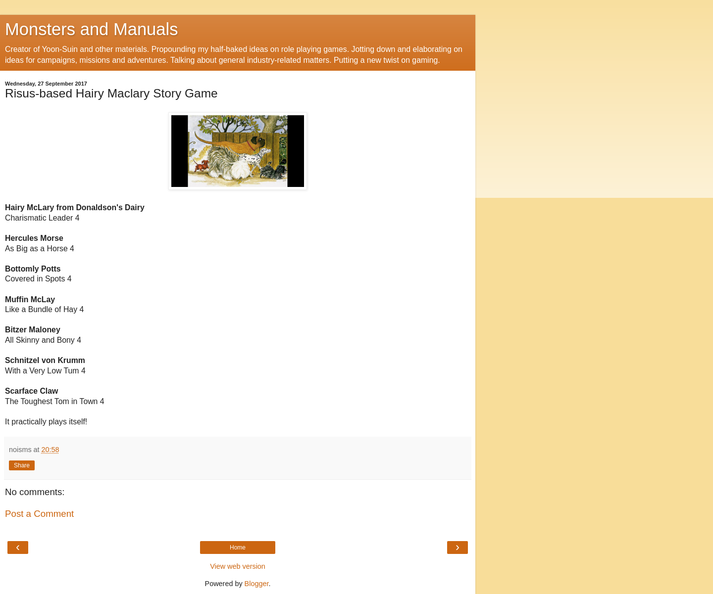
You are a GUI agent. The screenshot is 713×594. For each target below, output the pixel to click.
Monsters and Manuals (91, 29)
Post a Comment (39, 513)
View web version (237, 566)
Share (22, 465)
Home (238, 547)
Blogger (257, 584)
